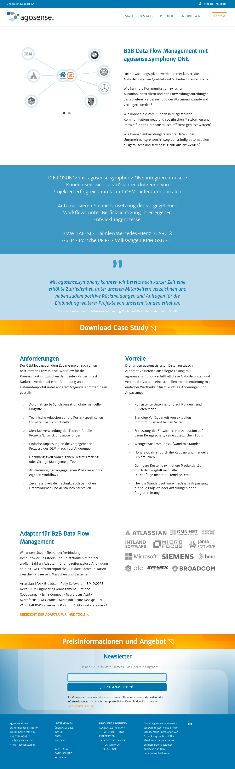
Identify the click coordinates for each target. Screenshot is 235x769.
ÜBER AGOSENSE (63, 727)
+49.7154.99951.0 (20, 736)
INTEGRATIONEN (109, 744)
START (129, 18)
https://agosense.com (22, 744)
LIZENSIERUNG (108, 749)
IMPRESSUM (61, 749)
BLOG (57, 736)
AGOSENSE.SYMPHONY (112, 727)
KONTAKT (60, 740)
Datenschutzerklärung (80, 706)
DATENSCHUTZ (63, 753)
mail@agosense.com (21, 740)
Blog (221, 3)
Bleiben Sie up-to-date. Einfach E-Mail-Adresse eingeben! (119, 667)
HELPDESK (60, 757)
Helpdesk (206, 3)
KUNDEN (59, 732)
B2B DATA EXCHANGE (112, 740)
